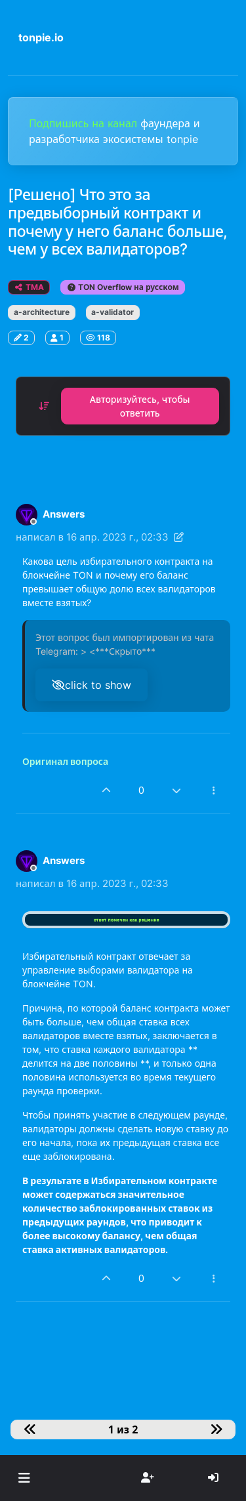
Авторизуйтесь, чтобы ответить (140, 406)
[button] (23, 1478)
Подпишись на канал (84, 123)
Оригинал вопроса (65, 761)
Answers (64, 514)
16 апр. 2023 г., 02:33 (117, 537)
